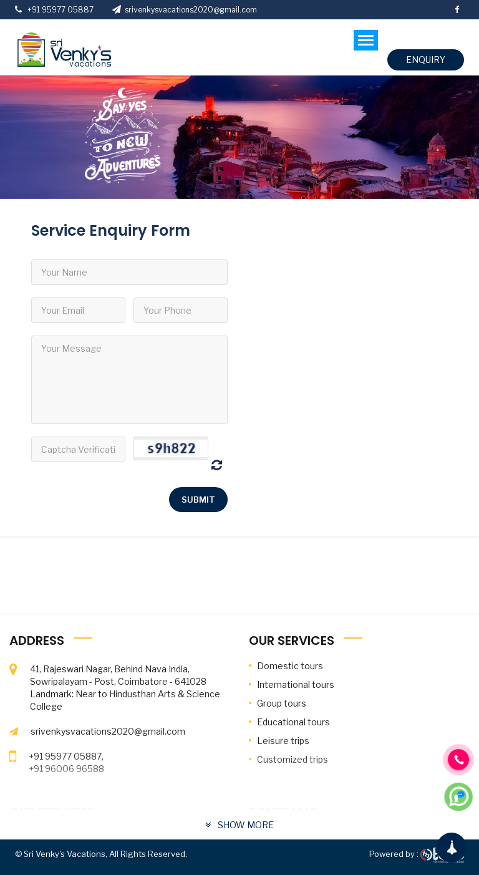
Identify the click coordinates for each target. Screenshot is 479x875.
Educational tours (293, 722)
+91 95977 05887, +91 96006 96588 (66, 762)
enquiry (425, 59)
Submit (198, 500)
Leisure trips (283, 740)
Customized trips (292, 759)
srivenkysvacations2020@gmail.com (184, 9)
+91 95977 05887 (59, 9)
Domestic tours (290, 665)
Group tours (281, 703)
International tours (295, 684)
